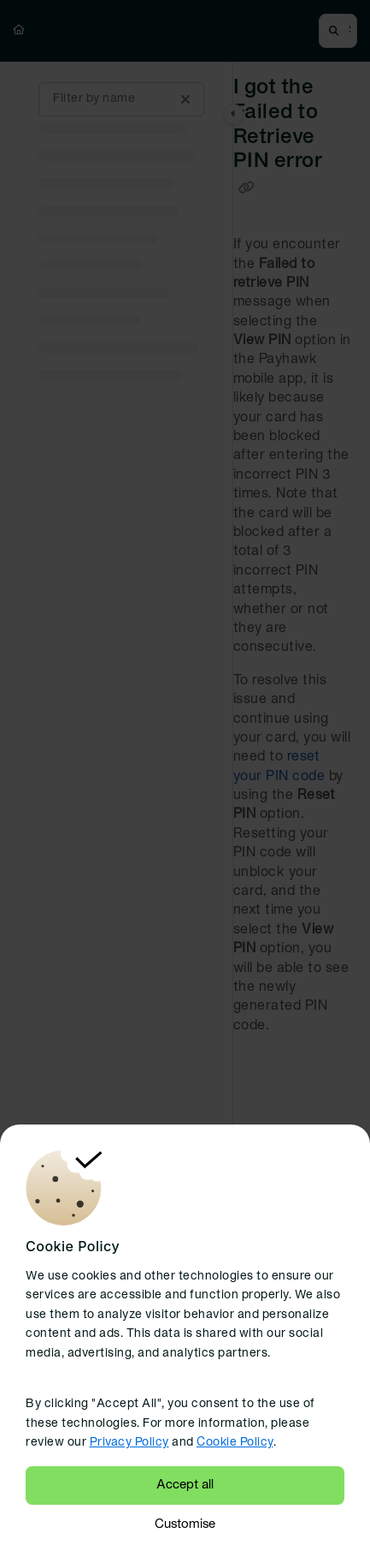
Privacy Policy (129, 1442)
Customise (185, 1524)
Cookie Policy (235, 1442)
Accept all (185, 1485)
